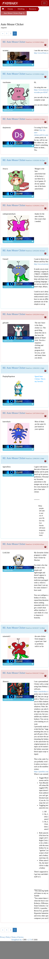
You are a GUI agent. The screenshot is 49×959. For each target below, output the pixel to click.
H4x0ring (21, 9)
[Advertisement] (21, 18)
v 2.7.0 (29, 940)
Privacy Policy (5, 937)
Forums (10, 9)
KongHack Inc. (17, 940)
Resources (32, 9)
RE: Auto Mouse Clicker (14, 42)
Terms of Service (17, 937)
